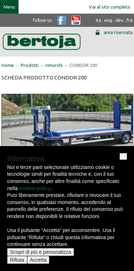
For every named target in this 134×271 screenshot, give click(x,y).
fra (129, 20)
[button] (123, 156)
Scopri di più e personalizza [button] (40, 252)
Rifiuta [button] (17, 260)
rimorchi (54, 65)
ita (98, 20)
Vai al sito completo (109, 6)
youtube (75, 20)
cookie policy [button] (35, 188)
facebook (61, 20)
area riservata (118, 32)
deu (119, 20)
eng (108, 20)
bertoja (41, 41)
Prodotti (30, 65)
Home (7, 65)
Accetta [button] (38, 260)
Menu (9, 6)
